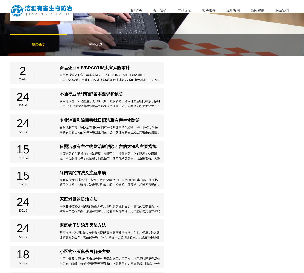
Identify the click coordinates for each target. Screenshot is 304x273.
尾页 (179, 221)
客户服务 (209, 10)
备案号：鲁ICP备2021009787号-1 (29, 264)
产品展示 (184, 10)
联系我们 (282, 10)
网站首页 (135, 10)
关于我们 (160, 10)
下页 (167, 221)
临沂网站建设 (285, 264)
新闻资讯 (257, 10)
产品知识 (95, 45)
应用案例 (233, 10)
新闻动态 (38, 45)
